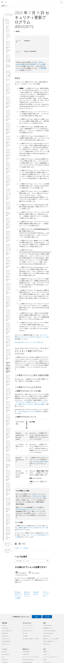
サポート (4, 6)
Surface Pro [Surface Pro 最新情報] (4, 625)
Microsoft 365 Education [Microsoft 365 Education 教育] (48, 633)
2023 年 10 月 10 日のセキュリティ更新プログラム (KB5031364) (8, 328)
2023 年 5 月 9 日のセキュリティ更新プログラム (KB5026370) (8, 394)
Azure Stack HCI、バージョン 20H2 (8, 551)
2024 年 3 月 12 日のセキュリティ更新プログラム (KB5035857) (8, 263)
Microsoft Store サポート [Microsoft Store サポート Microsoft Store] (28, 630)
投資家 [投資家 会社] (44, 659)
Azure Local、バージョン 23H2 (9, 14)
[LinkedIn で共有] (19, 543)
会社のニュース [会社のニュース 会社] (46, 654)
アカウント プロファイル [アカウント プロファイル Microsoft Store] (28, 625)
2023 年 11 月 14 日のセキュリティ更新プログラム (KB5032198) (8, 315)
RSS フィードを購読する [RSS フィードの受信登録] (22, 548)
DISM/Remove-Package (39, 496)
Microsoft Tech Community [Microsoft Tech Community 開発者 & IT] (28, 659)
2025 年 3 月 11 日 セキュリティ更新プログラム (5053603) (8, 89)
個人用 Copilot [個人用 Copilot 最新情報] (5, 636)
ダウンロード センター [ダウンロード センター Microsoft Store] (27, 628)
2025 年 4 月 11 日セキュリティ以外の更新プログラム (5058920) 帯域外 (8, 61)
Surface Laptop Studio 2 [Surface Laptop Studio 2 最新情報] (7, 630)
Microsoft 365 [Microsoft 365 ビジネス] (5, 662)
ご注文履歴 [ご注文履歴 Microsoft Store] (25, 636)
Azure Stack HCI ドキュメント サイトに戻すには (29, 342)
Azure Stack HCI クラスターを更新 (29, 411)
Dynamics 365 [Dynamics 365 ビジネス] (5, 659)
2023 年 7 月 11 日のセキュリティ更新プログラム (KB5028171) (8, 368)
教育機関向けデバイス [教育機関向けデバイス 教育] (47, 628)
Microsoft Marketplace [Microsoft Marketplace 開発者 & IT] (27, 662)
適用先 (17, 31)
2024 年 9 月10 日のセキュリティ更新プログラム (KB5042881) (8, 168)
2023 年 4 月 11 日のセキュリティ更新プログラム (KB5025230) (8, 407)
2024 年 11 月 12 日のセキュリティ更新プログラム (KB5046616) (8, 142)
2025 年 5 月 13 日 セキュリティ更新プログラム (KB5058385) (8, 47)
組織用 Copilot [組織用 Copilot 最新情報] (5, 633)
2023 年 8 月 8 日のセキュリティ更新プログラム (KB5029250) (8, 354)
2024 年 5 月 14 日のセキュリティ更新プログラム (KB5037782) (8, 236)
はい (37, 617)
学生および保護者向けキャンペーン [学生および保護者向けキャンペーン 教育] (50, 641)
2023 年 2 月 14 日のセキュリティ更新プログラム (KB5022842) (8, 433)
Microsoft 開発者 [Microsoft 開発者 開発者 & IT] (26, 651)
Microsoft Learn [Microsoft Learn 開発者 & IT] (26, 654)
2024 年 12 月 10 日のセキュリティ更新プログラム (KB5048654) (8, 129)
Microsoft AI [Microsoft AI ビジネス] (4, 651)
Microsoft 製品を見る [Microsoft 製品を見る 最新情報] (6, 641)
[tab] (21, 573)
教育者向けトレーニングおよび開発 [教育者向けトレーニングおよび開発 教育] (50, 638)
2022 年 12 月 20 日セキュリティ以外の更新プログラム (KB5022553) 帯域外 (8, 460)
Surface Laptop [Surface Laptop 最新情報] (5, 628)
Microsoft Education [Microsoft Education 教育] (47, 625)
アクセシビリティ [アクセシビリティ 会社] (47, 662)
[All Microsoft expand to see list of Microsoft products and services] (2, 2)
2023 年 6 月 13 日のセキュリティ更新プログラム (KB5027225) (8, 381)
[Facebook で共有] (16, 543)
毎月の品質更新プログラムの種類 (36, 64)
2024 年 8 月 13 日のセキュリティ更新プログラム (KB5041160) (8, 181)
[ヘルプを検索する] (5, 2)
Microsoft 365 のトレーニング (27, 594)
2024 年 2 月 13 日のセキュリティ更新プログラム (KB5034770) (8, 276)
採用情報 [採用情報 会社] (45, 651)
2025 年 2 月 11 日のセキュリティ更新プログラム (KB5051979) (8, 102)
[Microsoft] (32, 1)
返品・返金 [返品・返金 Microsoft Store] (25, 633)
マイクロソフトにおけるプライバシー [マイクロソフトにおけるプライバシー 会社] (51, 657)
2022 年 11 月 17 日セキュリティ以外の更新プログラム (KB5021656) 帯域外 (8, 504)
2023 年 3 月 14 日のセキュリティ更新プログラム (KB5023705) (8, 420)
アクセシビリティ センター (45, 594)
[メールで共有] (23, 543)
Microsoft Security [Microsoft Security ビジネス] (5, 654)
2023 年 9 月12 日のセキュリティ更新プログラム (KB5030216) (8, 341)
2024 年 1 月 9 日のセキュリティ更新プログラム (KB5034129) (8, 289)
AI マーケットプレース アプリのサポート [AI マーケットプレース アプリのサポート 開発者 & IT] (31, 657)
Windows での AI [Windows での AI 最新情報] (5, 638)
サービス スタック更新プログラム (26, 402)
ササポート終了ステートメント (8, 37)
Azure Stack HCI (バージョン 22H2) (7, 21)
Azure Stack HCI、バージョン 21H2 (8, 544)
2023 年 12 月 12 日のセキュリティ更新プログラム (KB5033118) (8, 302)
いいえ (47, 617)
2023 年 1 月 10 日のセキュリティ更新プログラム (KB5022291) (8, 446)
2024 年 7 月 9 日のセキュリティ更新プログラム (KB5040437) (8, 194)
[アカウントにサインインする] (61, 2)
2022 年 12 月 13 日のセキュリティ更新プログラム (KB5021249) (8, 475)
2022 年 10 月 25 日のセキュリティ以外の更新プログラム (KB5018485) (8, 533)
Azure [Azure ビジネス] (3, 657)
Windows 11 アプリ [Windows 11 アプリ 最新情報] (6, 644)
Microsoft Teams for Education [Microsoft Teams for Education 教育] (49, 630)
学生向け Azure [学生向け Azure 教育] (46, 644)
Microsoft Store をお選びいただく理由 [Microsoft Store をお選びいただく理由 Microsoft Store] (30, 638)
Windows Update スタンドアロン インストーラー (30, 509)
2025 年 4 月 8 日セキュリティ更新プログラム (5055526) (8, 76)
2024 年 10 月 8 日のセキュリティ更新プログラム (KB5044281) (8, 155)
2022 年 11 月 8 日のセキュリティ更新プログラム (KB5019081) (8, 519)
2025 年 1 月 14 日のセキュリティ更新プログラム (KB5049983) (8, 115)
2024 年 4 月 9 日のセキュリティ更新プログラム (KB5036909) (8, 250)
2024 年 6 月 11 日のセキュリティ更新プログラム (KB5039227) (8, 223)
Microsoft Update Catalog (41, 461)
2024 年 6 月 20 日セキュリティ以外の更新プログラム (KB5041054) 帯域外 (8, 208)
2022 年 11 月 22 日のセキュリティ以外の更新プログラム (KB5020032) (8, 489)
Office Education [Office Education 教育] (46, 636)
